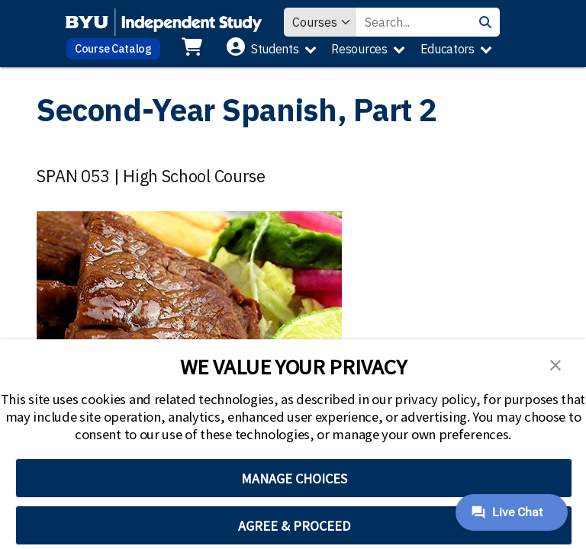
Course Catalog (113, 48)
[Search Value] (413, 22)
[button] (555, 364)
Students (275, 48)
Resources (359, 48)
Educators (447, 48)
